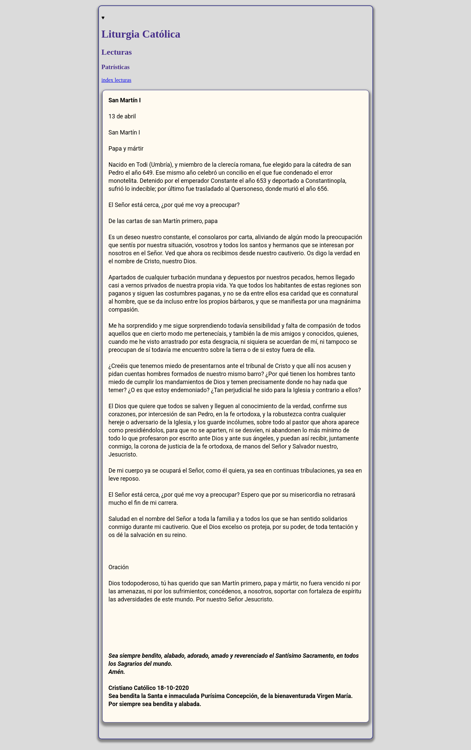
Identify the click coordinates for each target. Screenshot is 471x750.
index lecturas (116, 80)
